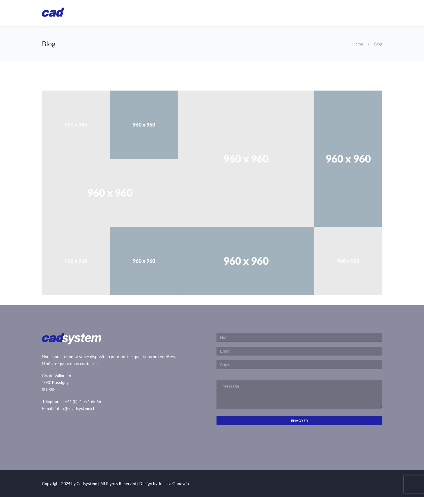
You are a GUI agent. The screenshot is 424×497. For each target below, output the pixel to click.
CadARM (248, 12)
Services (311, 12)
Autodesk (280, 12)
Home (357, 43)
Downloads (350, 12)
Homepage (215, 12)
